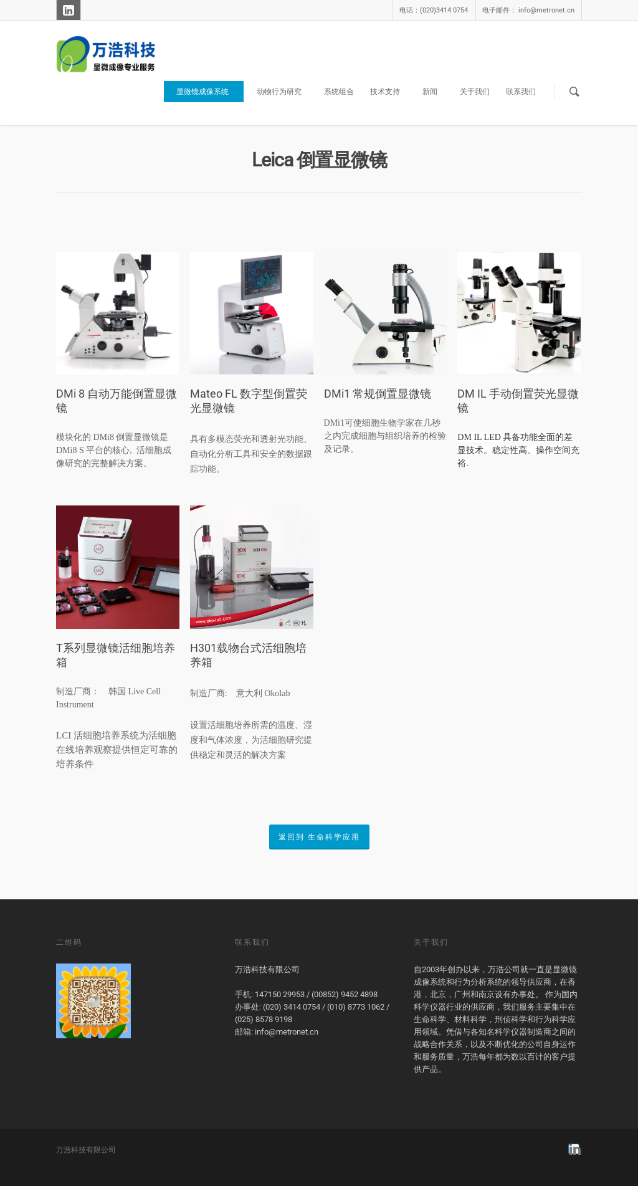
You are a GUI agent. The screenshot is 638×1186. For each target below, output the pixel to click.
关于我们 (475, 91)
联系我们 (521, 91)
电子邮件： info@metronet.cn (528, 10)
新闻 (434, 91)
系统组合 (339, 91)
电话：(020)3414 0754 (433, 10)
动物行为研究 (284, 91)
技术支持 (390, 91)
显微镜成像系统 (207, 91)
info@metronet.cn (286, 1031)
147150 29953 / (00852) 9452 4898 (316, 994)
